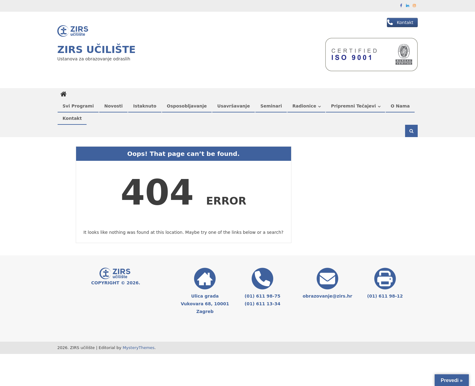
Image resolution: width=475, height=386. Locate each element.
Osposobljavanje (187, 106)
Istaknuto (144, 106)
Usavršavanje (233, 106)
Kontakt (72, 118)
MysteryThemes (138, 347)
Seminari (271, 106)
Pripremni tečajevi (353, 106)
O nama (400, 106)
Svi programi (78, 106)
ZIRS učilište (96, 49)
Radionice (304, 106)
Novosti (113, 106)
